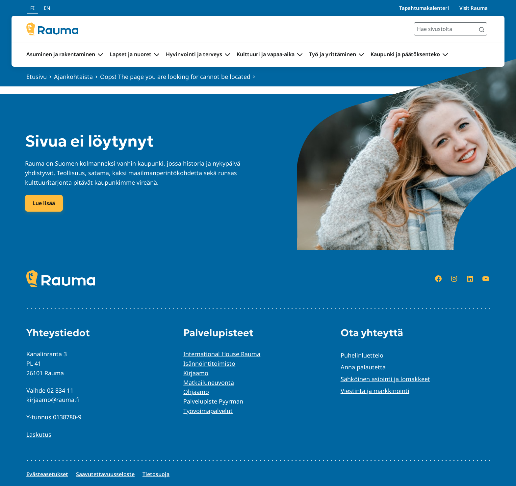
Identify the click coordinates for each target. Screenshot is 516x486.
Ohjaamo (196, 392)
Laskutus (38, 434)
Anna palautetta (363, 367)
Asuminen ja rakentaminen (60, 54)
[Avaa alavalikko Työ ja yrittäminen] (361, 54)
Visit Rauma (473, 8)
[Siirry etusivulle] (52, 28)
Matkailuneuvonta (208, 382)
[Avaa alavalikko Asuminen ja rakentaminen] (100, 54)
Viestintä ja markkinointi (375, 391)
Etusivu (36, 77)
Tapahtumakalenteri (424, 8)
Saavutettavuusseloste (105, 474)
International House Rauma (221, 354)
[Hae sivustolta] (450, 28)
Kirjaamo (195, 373)
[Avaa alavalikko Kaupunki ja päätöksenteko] (445, 54)
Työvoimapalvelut (208, 411)
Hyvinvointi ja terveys (194, 54)
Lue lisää (44, 203)
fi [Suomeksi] (32, 8)
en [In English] (47, 8)
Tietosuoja (155, 474)
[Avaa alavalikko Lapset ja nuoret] (156, 54)
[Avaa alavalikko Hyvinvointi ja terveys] (227, 54)
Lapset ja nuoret (130, 54)
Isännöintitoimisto (209, 363)
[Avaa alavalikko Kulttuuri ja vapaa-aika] (299, 54)
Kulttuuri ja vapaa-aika (266, 54)
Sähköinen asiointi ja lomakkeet (385, 379)
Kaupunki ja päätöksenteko (405, 54)
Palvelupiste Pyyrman (213, 401)
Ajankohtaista (73, 77)
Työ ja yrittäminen (332, 54)
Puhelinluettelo (362, 355)
